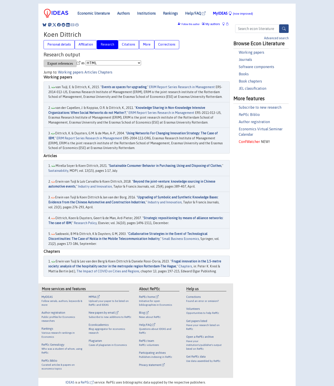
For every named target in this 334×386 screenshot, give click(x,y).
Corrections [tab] (166, 44)
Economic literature (93, 13)
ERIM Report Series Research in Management (182, 87)
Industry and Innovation (95, 186)
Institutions (146, 13)
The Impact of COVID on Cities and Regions (108, 271)
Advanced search (276, 38)
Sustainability (58, 170)
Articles (90, 72)
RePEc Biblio (249, 115)
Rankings (170, 13)
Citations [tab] (128, 44)
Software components (256, 67)
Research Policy (85, 223)
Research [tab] (107, 44)
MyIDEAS (233, 13)
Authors (123, 13)
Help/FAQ (195, 13)
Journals (245, 59)
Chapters (105, 72)
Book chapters (250, 81)
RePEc (87, 382)
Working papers (251, 52)
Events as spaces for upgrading (124, 87)
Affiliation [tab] (86, 44)
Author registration (254, 122)
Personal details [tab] (59, 44)
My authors (211, 24)
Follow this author (190, 24)
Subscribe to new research (260, 107)
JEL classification (252, 88)
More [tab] (147, 44)
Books (244, 74)
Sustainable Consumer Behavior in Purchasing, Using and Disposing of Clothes (165, 166)
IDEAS (69, 382)
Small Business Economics (180, 239)
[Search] (284, 28)
